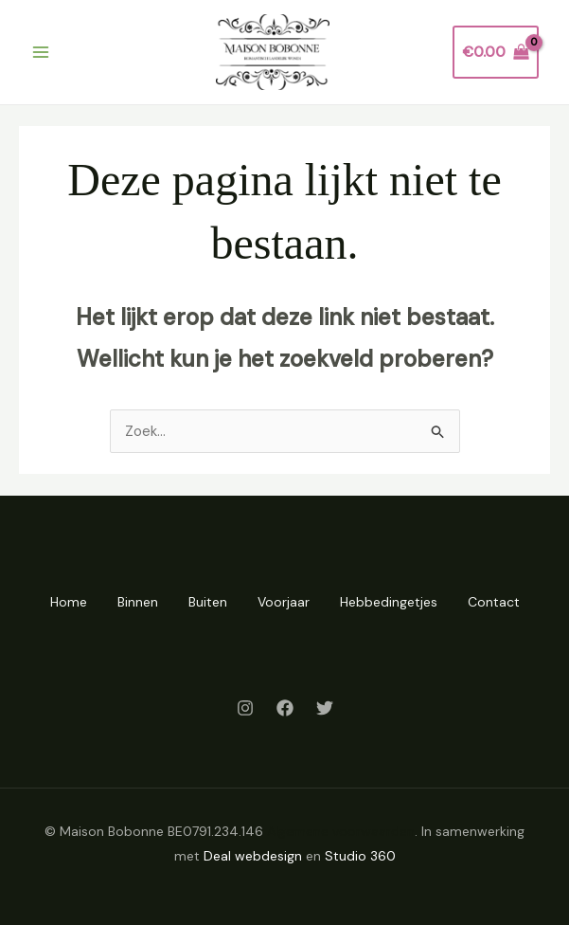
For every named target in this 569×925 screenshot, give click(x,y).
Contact (494, 601)
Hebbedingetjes (388, 601)
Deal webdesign (253, 855)
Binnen (137, 601)
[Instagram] (245, 707)
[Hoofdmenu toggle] (40, 51)
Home (68, 601)
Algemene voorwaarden (341, 831)
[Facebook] (284, 707)
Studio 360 (360, 855)
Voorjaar (284, 601)
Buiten (207, 601)
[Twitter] (324, 707)
